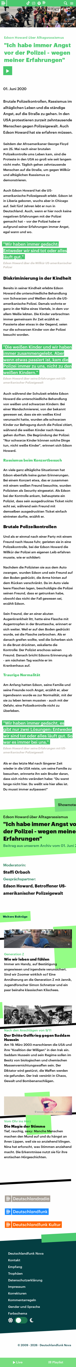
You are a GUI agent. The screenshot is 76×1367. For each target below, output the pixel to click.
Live (19, 1362)
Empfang (15, 1267)
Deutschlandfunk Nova (26, 1253)
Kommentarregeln (22, 1300)
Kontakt (14, 1260)
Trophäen (15, 1273)
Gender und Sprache (24, 1306)
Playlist (57, 1362)
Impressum (17, 1286)
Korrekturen (17, 1293)
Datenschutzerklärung (25, 1280)
